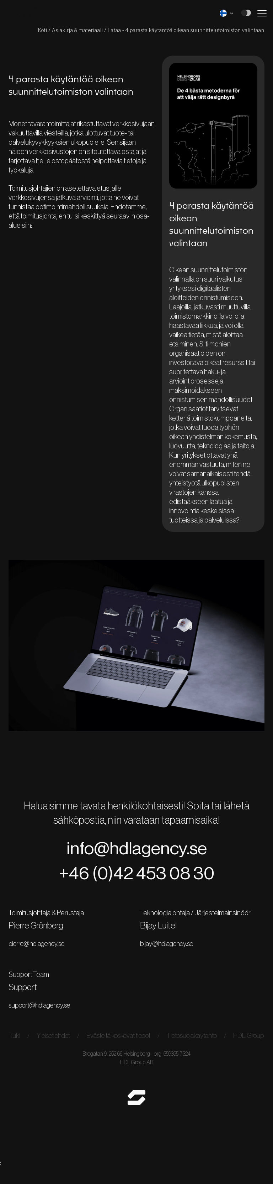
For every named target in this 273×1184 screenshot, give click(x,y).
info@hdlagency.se (136, 854)
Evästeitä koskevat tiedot (133, 1043)
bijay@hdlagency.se (169, 951)
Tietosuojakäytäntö (212, 1043)
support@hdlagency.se (44, 1012)
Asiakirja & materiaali (75, 30)
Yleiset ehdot (63, 1043)
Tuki (22, 1043)
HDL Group (136, 1052)
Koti (40, 30)
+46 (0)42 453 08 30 (136, 880)
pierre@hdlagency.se (41, 951)
